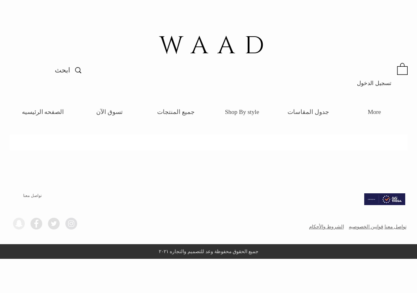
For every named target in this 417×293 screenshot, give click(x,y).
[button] (402, 68)
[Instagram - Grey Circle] (71, 224)
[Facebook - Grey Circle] (36, 224)
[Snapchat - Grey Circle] (19, 224)
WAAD (216, 46)
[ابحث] (49, 70)
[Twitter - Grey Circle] (54, 224)
